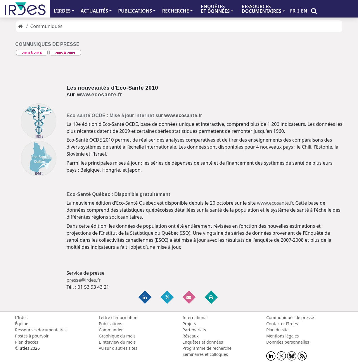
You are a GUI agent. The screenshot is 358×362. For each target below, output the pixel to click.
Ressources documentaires (41, 330)
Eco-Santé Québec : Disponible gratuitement (118, 194)
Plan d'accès (26, 342)
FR (292, 11)
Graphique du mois (117, 336)
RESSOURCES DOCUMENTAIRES (261, 8)
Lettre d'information (118, 317)
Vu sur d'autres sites (118, 348)
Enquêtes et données (203, 342)
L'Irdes (21, 317)
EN (304, 11)
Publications (110, 323)
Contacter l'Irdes (282, 323)
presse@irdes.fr (84, 280)
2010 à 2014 (31, 53)
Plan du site (277, 330)
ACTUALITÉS (94, 11)
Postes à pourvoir (32, 336)
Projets (189, 323)
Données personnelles (287, 342)
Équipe (21, 323)
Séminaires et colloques (205, 354)
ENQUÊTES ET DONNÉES (215, 8)
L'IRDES (62, 11)
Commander (111, 330)
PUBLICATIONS (135, 11)
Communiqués (46, 26)
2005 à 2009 (65, 53)
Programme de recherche (207, 348)
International (195, 317)
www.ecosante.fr (99, 94)
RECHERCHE (175, 11)
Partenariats (194, 330)
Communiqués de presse (290, 317)
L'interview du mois (117, 342)
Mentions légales (282, 336)
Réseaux (191, 336)
